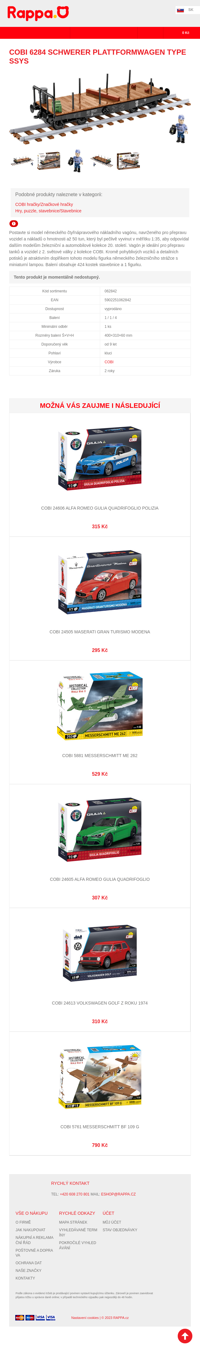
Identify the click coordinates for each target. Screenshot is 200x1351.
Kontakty (25, 1278)
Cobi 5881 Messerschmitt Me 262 (99, 755)
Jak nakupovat (30, 1230)
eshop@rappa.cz (118, 1194)
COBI (109, 362)
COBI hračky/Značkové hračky (44, 204)
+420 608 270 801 (74, 1194)
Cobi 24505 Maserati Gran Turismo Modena (99, 631)
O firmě (23, 1222)
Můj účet (112, 1222)
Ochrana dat (29, 1263)
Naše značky (29, 1271)
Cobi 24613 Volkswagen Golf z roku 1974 (100, 1003)
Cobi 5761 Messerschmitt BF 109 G (99, 1126)
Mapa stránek (73, 1222)
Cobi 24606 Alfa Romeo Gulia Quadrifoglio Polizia (99, 508)
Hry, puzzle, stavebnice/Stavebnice (48, 210)
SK (191, 10)
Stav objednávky (120, 1230)
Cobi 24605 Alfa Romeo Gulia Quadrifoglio (100, 879)
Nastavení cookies (85, 1318)
